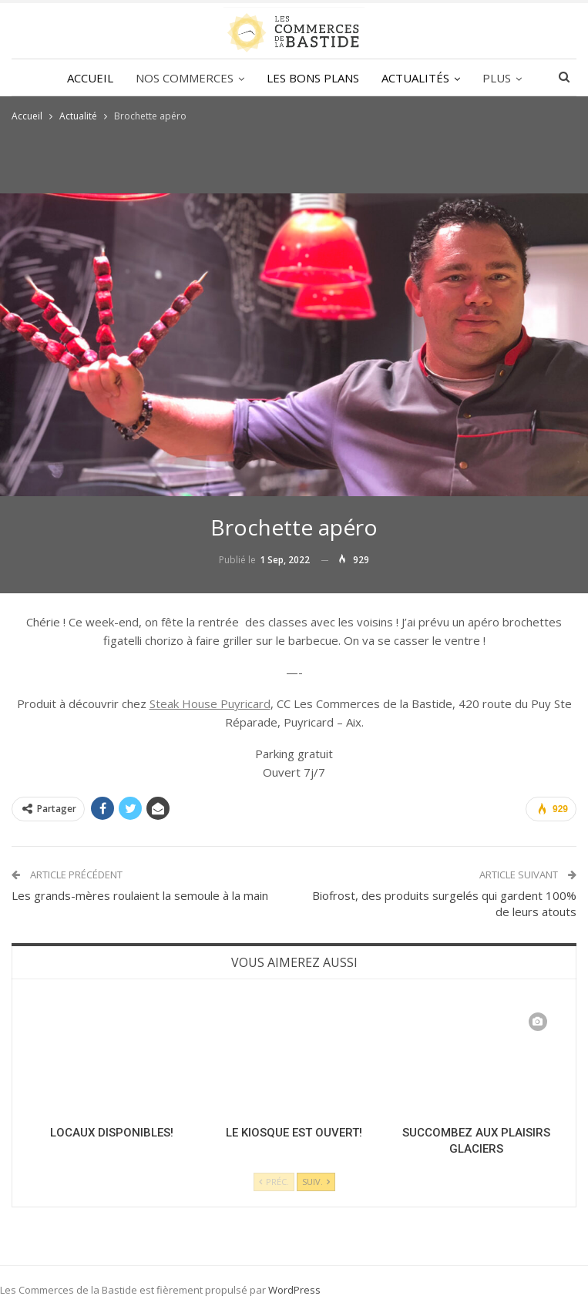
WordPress (294, 1290)
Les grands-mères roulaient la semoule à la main (140, 895)
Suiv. (316, 1181)
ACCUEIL (90, 78)
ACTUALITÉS (415, 78)
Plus (496, 78)
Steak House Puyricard (210, 703)
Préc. (274, 1181)
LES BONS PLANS (313, 78)
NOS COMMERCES (185, 78)
